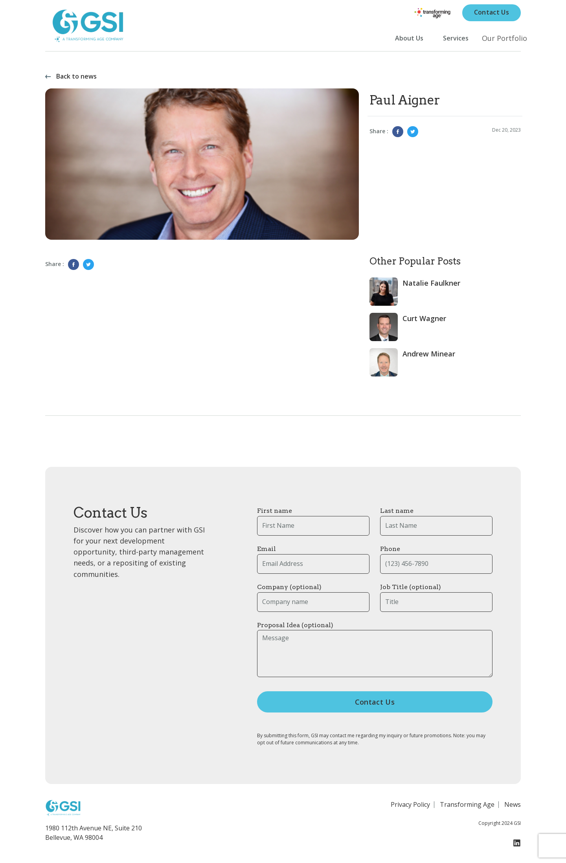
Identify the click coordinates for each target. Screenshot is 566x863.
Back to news (76, 80)
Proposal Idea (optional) (295, 628)
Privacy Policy (410, 807)
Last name (396, 514)
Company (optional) (289, 590)
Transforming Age (467, 807)
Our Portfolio (504, 39)
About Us (409, 40)
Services (456, 40)
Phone (390, 552)
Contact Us (491, 13)
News (512, 807)
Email (266, 552)
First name (274, 514)
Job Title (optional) (410, 590)
